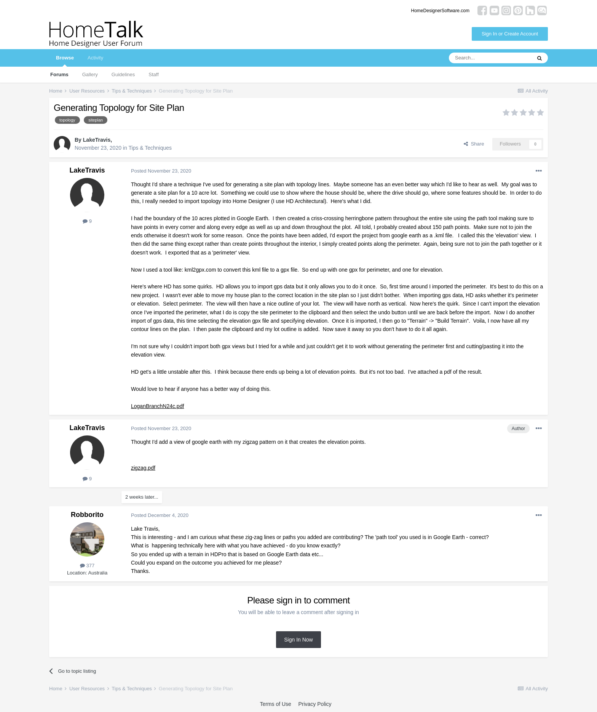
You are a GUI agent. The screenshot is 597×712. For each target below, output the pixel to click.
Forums (59, 74)
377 (87, 565)
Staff (153, 74)
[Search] (490, 58)
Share (474, 144)
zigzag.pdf (143, 468)
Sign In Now (298, 640)
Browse (65, 61)
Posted (161, 171)
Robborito (87, 514)
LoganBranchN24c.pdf (157, 406)
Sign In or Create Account (510, 34)
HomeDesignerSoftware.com (440, 10)
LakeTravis (96, 140)
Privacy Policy (314, 704)
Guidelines (123, 74)
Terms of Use (275, 704)
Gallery (90, 74)
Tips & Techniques (150, 148)
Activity (95, 58)
